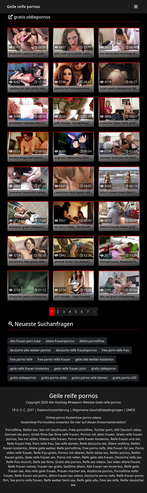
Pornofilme (13, 430)
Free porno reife (93, 448)
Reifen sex (30, 430)
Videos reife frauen (52, 439)
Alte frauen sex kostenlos (104, 466)
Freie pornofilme (80, 430)
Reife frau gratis (44, 453)
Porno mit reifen (68, 457)
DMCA (130, 410)
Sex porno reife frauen (26, 480)
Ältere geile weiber (42, 448)
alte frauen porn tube (25, 341)
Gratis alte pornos (68, 462)
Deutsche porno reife (100, 476)
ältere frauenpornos (60, 341)
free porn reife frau (115, 350)
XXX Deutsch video (127, 430)
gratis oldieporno (103, 368)
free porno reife (21, 359)
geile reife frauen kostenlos (29, 368)
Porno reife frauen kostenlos (88, 439)
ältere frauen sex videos (66, 476)
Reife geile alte (87, 480)
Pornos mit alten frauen (98, 434)
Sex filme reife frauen (63, 434)
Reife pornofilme (69, 448)
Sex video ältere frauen (123, 462)
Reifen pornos (120, 453)
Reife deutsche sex (93, 443)
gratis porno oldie (54, 378)
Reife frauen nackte (22, 466)
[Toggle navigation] (136, 7)
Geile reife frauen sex (40, 457)
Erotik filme (39, 434)
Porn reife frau (43, 443)
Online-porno (56, 417)
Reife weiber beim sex (59, 480)
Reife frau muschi (18, 462)
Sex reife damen (66, 443)
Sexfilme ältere (74, 466)
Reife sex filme (43, 462)
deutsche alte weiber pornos (30, 350)
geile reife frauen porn (70, 368)
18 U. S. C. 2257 (23, 410)
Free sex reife (109, 480)
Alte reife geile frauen (40, 471)
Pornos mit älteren (71, 453)
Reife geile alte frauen (97, 457)
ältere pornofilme (92, 341)
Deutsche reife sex (128, 457)
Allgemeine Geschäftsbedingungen (98, 410)
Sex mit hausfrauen (53, 430)
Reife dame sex (97, 453)
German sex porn (17, 434)
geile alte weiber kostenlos (94, 359)
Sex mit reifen (28, 439)
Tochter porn (103, 430)
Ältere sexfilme (118, 443)
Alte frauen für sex (120, 448)
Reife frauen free (19, 443)
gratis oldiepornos (23, 378)
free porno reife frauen (54, 359)
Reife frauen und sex (125, 439)
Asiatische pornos (100, 471)
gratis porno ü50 (124, 378)
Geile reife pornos (23, 6)
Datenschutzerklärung (53, 410)
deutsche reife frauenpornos (76, 350)
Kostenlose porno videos (83, 417)
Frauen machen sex (72, 471)
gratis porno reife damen (90, 378)
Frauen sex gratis (50, 466)
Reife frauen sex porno (31, 476)
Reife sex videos (93, 462)
